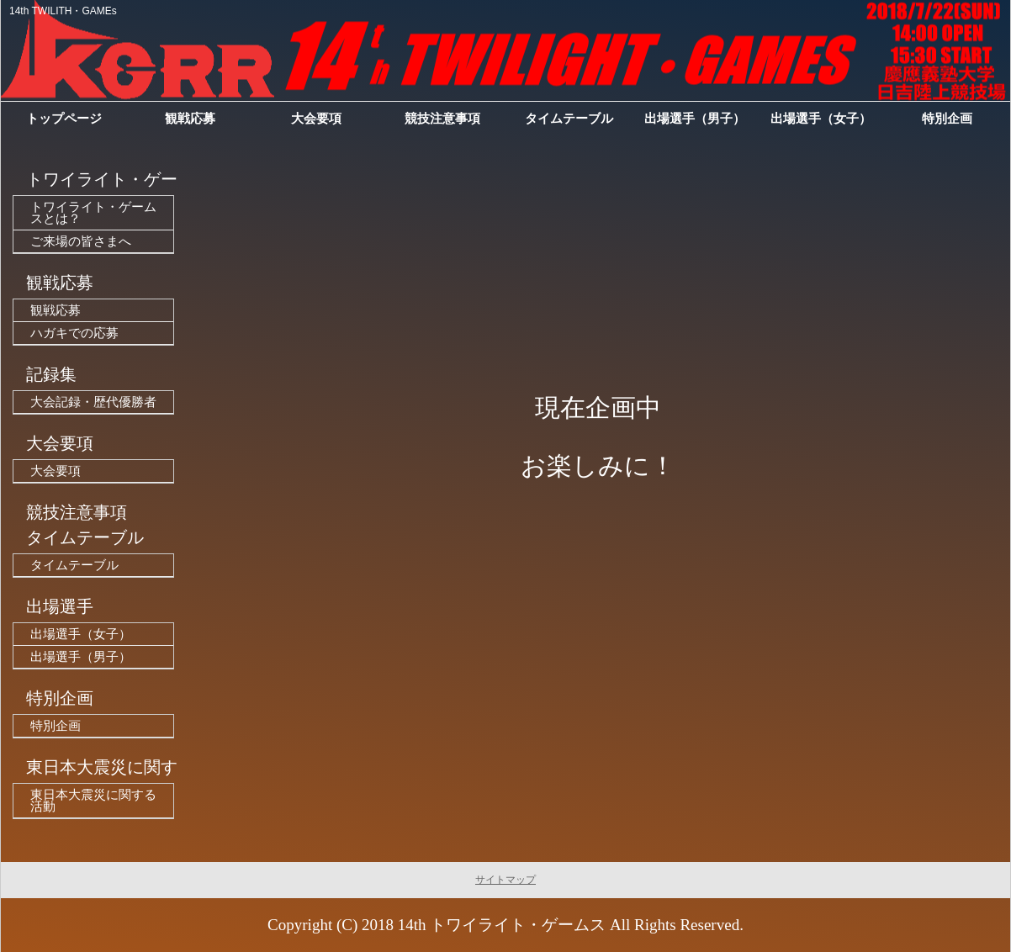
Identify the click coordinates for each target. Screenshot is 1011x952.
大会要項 (55, 471)
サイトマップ (505, 880)
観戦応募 (55, 310)
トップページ (64, 118)
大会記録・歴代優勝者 (93, 402)
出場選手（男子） (80, 657)
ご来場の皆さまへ (80, 241)
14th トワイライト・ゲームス (502, 924)
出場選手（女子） (80, 634)
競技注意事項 (442, 118)
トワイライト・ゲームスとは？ (93, 212)
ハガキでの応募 (74, 333)
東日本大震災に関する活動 (93, 800)
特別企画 (55, 726)
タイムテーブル (74, 565)
